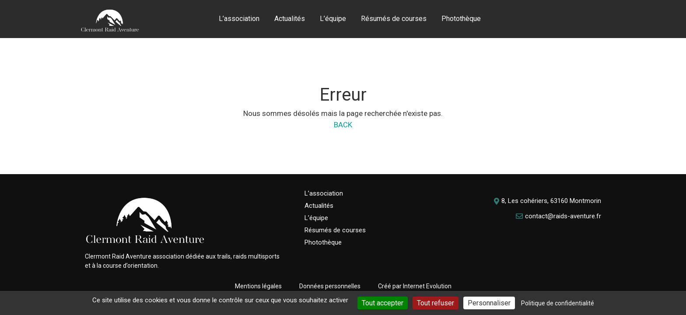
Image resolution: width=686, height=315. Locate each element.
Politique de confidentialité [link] (557, 303)
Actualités (289, 18)
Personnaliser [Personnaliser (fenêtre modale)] (489, 303)
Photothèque (461, 18)
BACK (343, 124)
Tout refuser (435, 303)
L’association (239, 18)
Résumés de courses (394, 18)
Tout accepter (382, 303)
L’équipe (333, 18)
